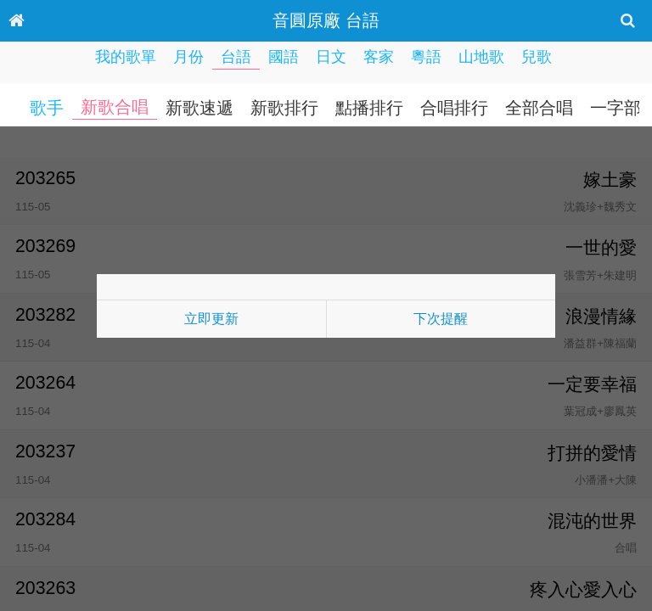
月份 (188, 56)
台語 (236, 56)
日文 (331, 56)
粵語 (426, 56)
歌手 (47, 107)
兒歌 (536, 56)
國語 (283, 56)
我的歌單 (125, 56)
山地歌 (481, 56)
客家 (378, 56)
